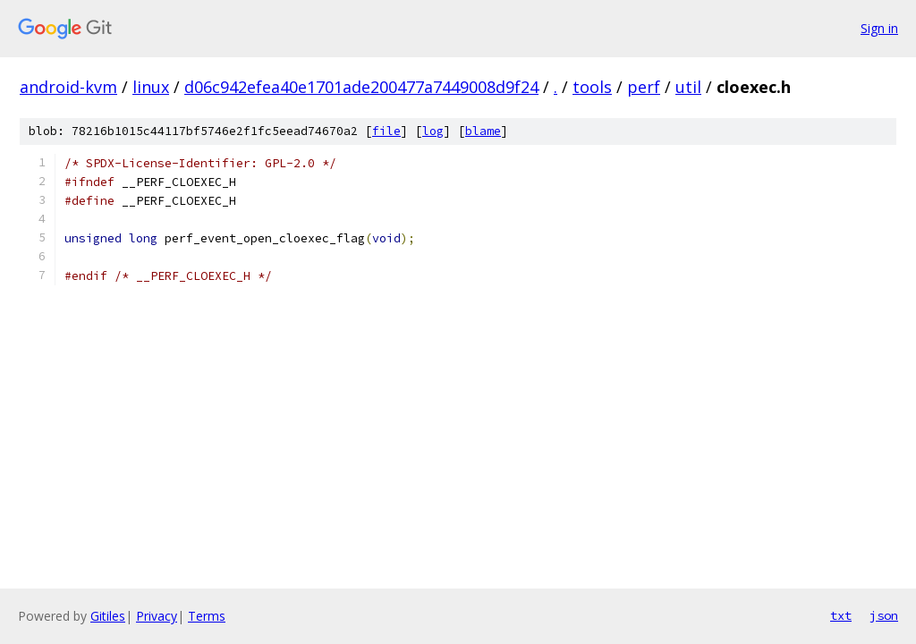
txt (841, 615)
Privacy (156, 615)
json (883, 615)
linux (150, 86)
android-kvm (68, 86)
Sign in (879, 28)
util (688, 86)
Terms (206, 615)
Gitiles (107, 615)
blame (483, 131)
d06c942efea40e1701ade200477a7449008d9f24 (361, 86)
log (433, 131)
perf (643, 86)
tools (592, 86)
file (386, 131)
